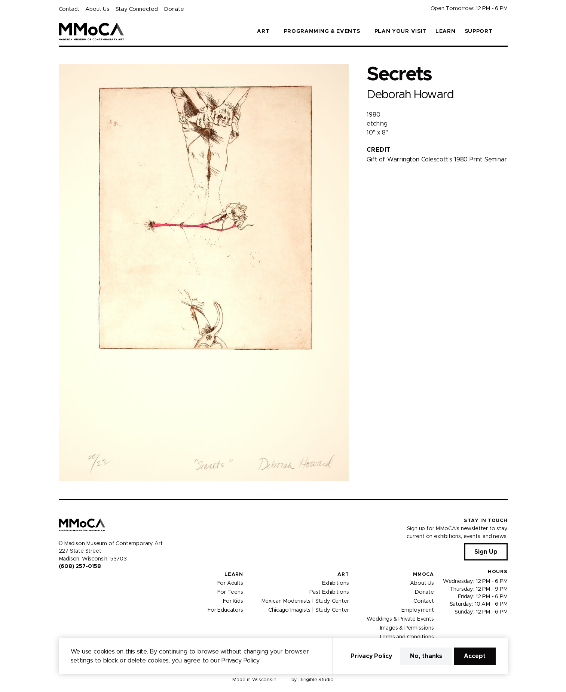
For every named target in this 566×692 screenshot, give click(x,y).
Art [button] (263, 31)
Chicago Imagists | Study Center (308, 610)
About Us (97, 9)
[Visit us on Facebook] (62, 582)
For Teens (230, 592)
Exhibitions (335, 583)
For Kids (233, 601)
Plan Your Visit (400, 31)
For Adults (230, 583)
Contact (69, 9)
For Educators (225, 610)
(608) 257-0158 (80, 566)
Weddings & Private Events (400, 619)
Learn (445, 31)
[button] (505, 31)
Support (479, 31)
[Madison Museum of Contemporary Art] (91, 31)
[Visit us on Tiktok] (89, 582)
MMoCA (423, 574)
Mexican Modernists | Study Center (305, 601)
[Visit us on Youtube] (80, 582)
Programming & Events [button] (322, 31)
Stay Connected (137, 9)
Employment (417, 610)
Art (343, 574)
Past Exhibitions (329, 592)
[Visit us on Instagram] (71, 582)
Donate (174, 9)
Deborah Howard (410, 95)
